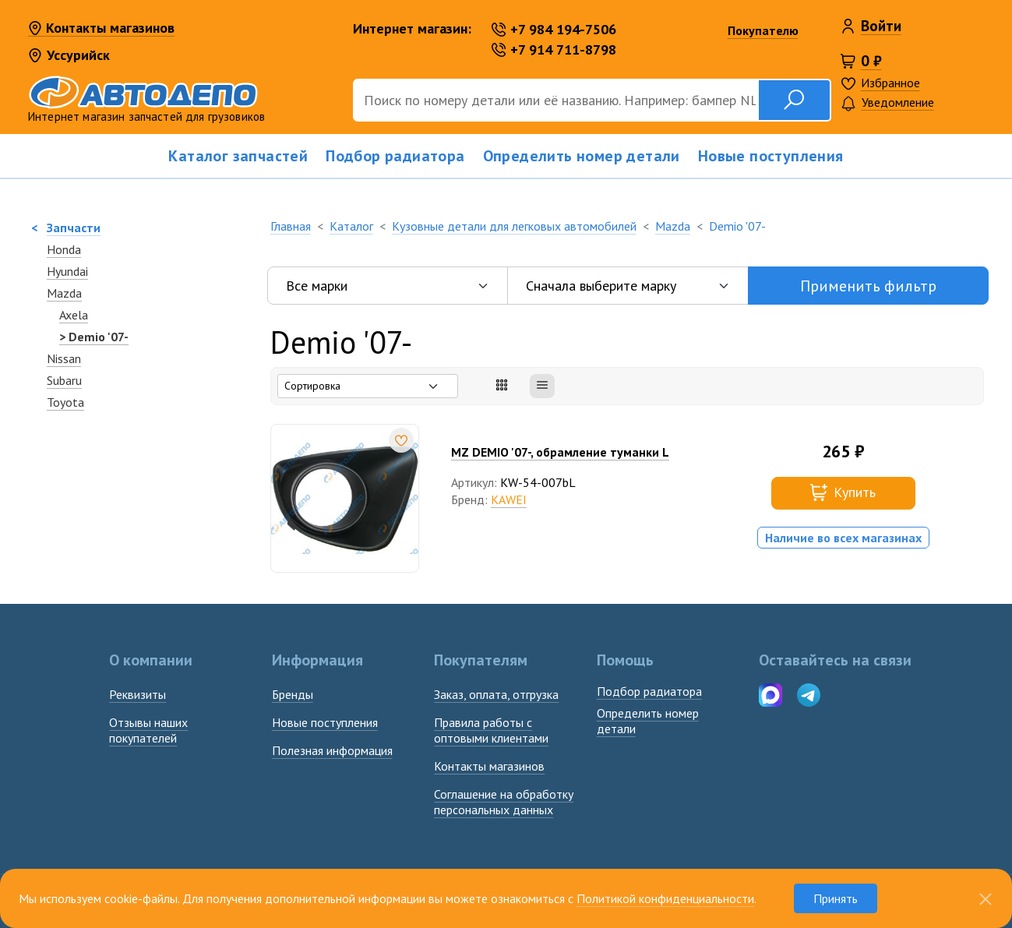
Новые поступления (771, 156)
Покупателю (763, 30)
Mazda (64, 293)
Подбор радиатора (395, 156)
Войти (881, 25)
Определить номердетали (648, 720)
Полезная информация (332, 750)
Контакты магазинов (101, 28)
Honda (64, 249)
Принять (835, 898)
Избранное (890, 82)
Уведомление (887, 103)
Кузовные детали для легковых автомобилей (514, 226)
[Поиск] (555, 100)
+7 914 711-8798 (554, 49)
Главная (290, 226)
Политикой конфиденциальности (665, 898)
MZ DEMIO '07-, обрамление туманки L (560, 452)
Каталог (351, 226)
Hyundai (67, 271)
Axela (73, 315)
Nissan (64, 358)
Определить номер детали (581, 156)
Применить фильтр (868, 286)
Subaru (64, 380)
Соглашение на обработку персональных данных (503, 801)
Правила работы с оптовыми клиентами (491, 730)
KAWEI (509, 499)
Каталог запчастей (238, 156)
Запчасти (73, 227)
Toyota (65, 402)
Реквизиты (137, 694)
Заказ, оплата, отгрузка (496, 694)
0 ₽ (871, 60)
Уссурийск (69, 55)
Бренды (292, 694)
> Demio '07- (94, 336)
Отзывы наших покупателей (148, 730)
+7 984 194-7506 (554, 29)
